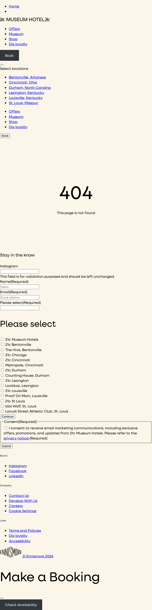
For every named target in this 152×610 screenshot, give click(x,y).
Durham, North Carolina (30, 87)
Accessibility (19, 540)
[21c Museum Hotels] (2, 339)
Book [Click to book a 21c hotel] (9, 55)
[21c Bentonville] (2, 344)
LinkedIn (16, 475)
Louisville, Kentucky (26, 97)
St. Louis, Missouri (23, 102)
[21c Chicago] (2, 354)
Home (14, 6)
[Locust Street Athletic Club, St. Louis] (2, 411)
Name (14, 281)
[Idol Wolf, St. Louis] (2, 406)
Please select (20, 302)
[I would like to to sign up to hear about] (19, 308)
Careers (16, 505)
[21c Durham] (2, 370)
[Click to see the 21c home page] (25, 19)
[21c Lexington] (2, 380)
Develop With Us (23, 500)
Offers (14, 28)
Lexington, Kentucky (26, 92)
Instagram (9, 266)
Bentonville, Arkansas (27, 77)
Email (13, 291)
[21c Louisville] (2, 390)
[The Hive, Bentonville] (2, 349)
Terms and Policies (25, 530)
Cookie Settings (22, 510)
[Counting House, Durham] (2, 375)
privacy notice (16, 438)
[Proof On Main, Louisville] (2, 395)
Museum (16, 33)
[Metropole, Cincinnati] (2, 364)
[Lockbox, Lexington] (2, 385)
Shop (13, 38)
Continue (7, 416)
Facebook (18, 470)
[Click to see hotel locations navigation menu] (2, 64)
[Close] (2, 598)
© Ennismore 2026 (26, 556)
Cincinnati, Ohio (23, 82)
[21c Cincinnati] (2, 359)
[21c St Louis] (2, 400)
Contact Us (19, 495)
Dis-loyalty (18, 44)
